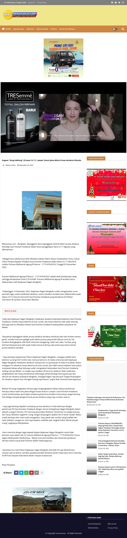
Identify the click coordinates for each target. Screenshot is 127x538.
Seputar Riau (18, 29)
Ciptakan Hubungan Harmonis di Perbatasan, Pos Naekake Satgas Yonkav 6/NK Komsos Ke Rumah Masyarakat (106, 399)
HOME (8, 29)
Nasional (30, 29)
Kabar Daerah (42, 29)
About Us (31, 2)
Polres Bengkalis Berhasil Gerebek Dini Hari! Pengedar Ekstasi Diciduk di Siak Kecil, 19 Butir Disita (111, 443)
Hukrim (53, 29)
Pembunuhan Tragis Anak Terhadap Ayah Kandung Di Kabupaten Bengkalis (112, 412)
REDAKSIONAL (93, 528)
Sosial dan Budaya (67, 29)
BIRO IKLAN (112, 524)
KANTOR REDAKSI (94, 524)
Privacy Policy (42, 2)
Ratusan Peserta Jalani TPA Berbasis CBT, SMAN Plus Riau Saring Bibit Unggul (112, 469)
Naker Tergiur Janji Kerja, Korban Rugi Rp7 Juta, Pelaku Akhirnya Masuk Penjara (111, 456)
